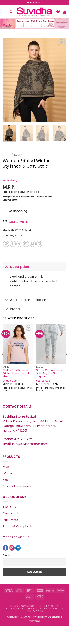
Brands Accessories (17, 486)
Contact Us (11, 513)
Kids (5, 480)
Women (8, 473)
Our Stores (10, 520)
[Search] (11, 11)
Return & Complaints (18, 526)
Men (6, 467)
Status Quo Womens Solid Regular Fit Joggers (49, 373)
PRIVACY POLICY (53, 608)
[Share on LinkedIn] (39, 244)
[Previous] (3, 361)
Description (16, 267)
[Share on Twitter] (19, 244)
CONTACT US (35, 611)
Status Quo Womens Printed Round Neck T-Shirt (16, 373)
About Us (9, 507)
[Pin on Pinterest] (33, 244)
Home (6, 155)
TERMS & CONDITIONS (23, 606)
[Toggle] (6, 267)
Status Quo (10, 381)
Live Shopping (16, 211)
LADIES (18, 155)
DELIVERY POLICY (48, 606)
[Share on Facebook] (13, 244)
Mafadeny (10, 180)
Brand (11, 309)
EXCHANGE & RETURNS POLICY (23, 608)
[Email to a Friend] (26, 244)
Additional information (24, 300)
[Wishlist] (58, 12)
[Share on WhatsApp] (6, 244)
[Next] (64, 139)
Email (6, 555)
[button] (5, 11)
